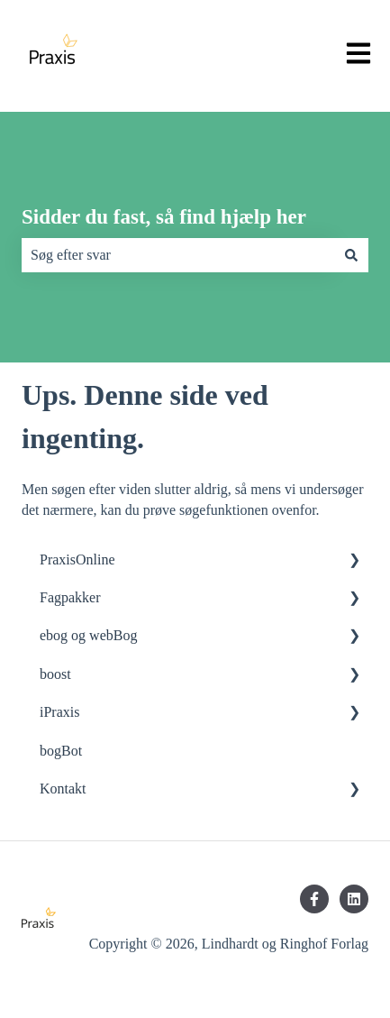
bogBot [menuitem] (61, 750)
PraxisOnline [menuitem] (77, 559)
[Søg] (351, 255)
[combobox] (178, 255)
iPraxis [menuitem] (59, 712)
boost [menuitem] (55, 674)
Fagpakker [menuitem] (70, 597)
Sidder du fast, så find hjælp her (164, 217)
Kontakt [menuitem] (63, 788)
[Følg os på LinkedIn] (354, 899)
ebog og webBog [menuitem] (88, 635)
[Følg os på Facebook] (314, 899)
